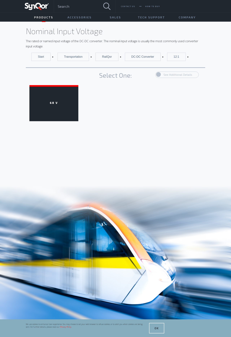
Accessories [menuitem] (79, 17)
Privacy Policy (65, 327)
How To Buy (152, 6)
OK (156, 328)
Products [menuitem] (43, 17)
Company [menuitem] (187, 17)
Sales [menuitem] (115, 17)
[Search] (107, 6)
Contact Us (128, 6)
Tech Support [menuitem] (151, 17)
